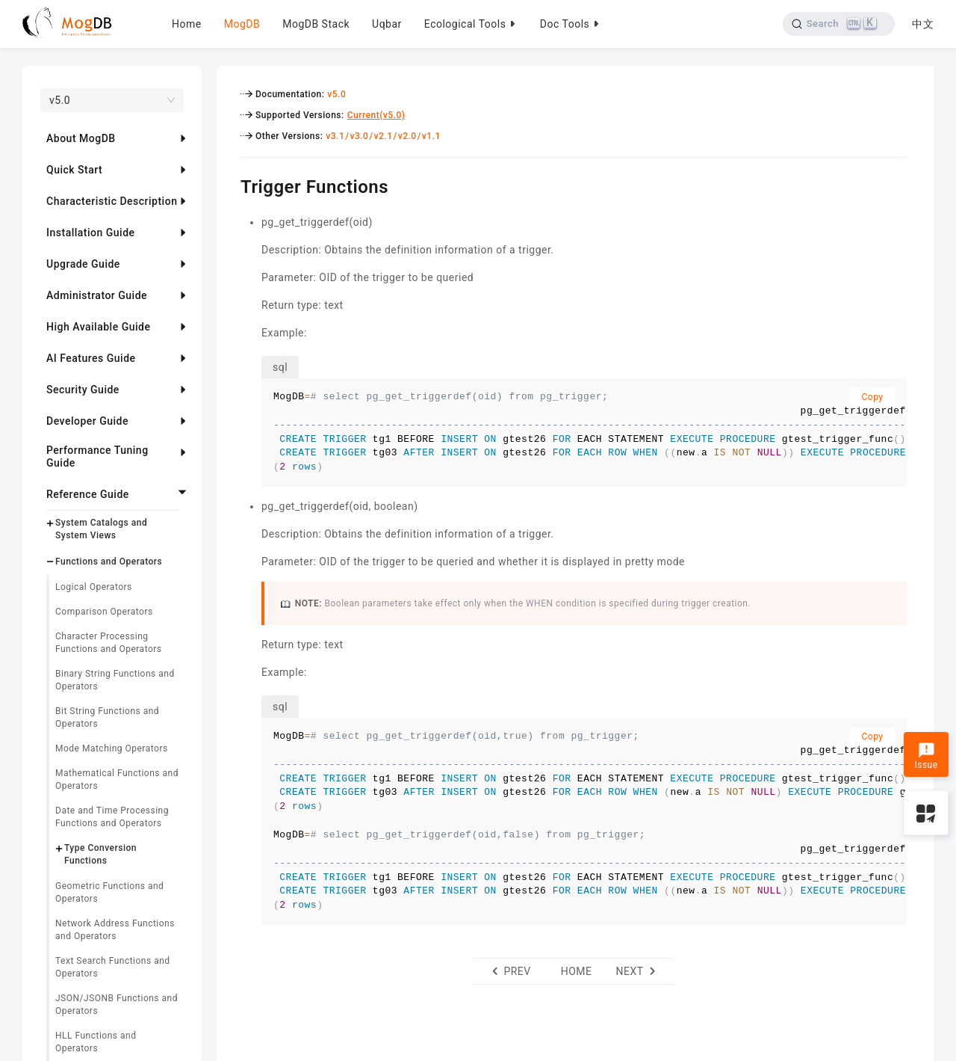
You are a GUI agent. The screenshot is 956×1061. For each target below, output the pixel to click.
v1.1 (431, 136)
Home (187, 24)
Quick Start (74, 170)
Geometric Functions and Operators (109, 892)
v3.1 (335, 136)
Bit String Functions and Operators (107, 717)
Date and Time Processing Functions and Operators (112, 816)
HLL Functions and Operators (95, 1042)
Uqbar (387, 24)
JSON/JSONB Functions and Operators (116, 1004)
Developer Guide (87, 421)
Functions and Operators (108, 561)
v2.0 (407, 136)
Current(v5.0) (376, 115)
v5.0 (336, 94)
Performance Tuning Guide (97, 456)
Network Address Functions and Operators (115, 929)
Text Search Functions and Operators (112, 967)
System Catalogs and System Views (101, 529)
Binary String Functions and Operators (115, 680)
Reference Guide (87, 494)
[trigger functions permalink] (229, 185)
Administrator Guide (96, 295)
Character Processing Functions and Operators (108, 642)
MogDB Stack (316, 24)
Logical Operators (93, 587)
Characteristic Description (111, 201)
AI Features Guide (91, 358)
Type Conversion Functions (100, 854)
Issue (925, 756)
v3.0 (359, 136)
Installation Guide (90, 233)
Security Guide (83, 390)
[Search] (838, 24)
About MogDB (81, 138)
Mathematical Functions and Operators (117, 779)
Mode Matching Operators (111, 748)
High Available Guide (98, 327)
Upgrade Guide (83, 264)
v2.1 (383, 136)
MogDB (242, 24)
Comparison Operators (104, 611)
